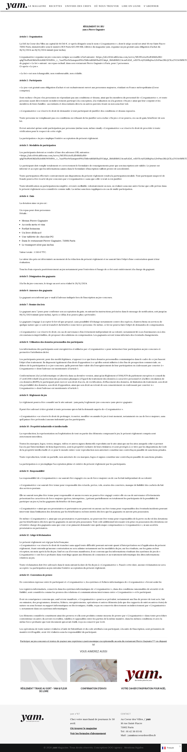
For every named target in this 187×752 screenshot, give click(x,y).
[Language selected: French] (171, 748)
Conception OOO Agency (108, 747)
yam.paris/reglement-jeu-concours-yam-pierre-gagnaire (103, 402)
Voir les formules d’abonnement (88, 733)
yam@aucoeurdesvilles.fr (142, 735)
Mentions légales (133, 747)
